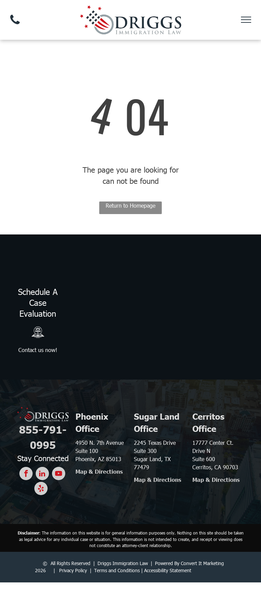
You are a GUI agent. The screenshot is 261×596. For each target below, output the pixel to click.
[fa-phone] (15, 25)
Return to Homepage (130, 205)
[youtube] (58, 474)
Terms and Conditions (117, 570)
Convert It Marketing (202, 563)
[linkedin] (42, 474)
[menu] (246, 20)
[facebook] (26, 474)
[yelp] (41, 489)
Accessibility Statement (167, 570)
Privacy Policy (73, 570)
